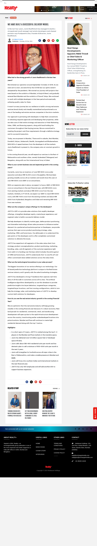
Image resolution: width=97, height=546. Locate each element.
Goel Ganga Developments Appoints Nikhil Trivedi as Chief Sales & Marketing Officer (77, 54)
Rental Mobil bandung (7, 472)
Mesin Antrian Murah (78, 472)
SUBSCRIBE (85, 134)
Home (6, 17)
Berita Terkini (33, 474)
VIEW (55, 388)
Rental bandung (33, 472)
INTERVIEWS (40, 454)
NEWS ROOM (40, 447)
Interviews (13, 17)
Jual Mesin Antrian (52, 472)
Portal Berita (59, 474)
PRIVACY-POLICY (59, 449)
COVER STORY (41, 450)
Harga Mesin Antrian (65, 472)
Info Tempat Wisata (49, 474)
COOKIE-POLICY (59, 453)
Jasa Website (68, 474)
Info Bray (40, 474)
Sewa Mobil (42, 472)
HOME (38, 443)
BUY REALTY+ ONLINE (78, 200)
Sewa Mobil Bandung (20, 472)
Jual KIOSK (89, 472)
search (92, 2)
